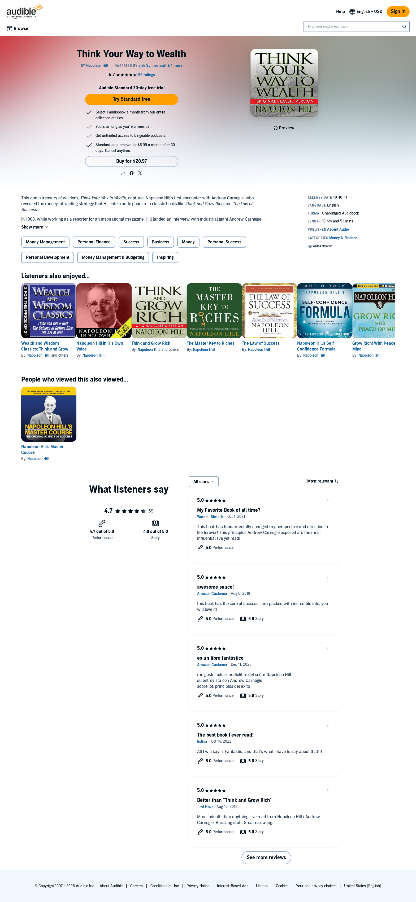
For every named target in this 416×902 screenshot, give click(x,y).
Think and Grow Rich (168, 343)
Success (131, 242)
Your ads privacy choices (316, 886)
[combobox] (357, 26)
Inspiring (165, 257)
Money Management (45, 242)
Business (160, 242)
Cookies (282, 886)
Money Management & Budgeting (113, 257)
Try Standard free (131, 99)
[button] (123, 173)
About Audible (111, 886)
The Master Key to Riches (236, 343)
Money (188, 242)
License (262, 886)
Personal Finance (94, 242)
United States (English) (362, 886)
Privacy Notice (198, 886)
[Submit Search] (405, 26)
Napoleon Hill (38, 355)
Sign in (398, 11)
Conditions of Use (164, 886)
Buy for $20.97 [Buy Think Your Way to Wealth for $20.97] (131, 161)
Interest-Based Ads (232, 886)
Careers (136, 886)
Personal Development (47, 257)
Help (340, 11)
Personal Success (224, 242)
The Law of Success (295, 343)
